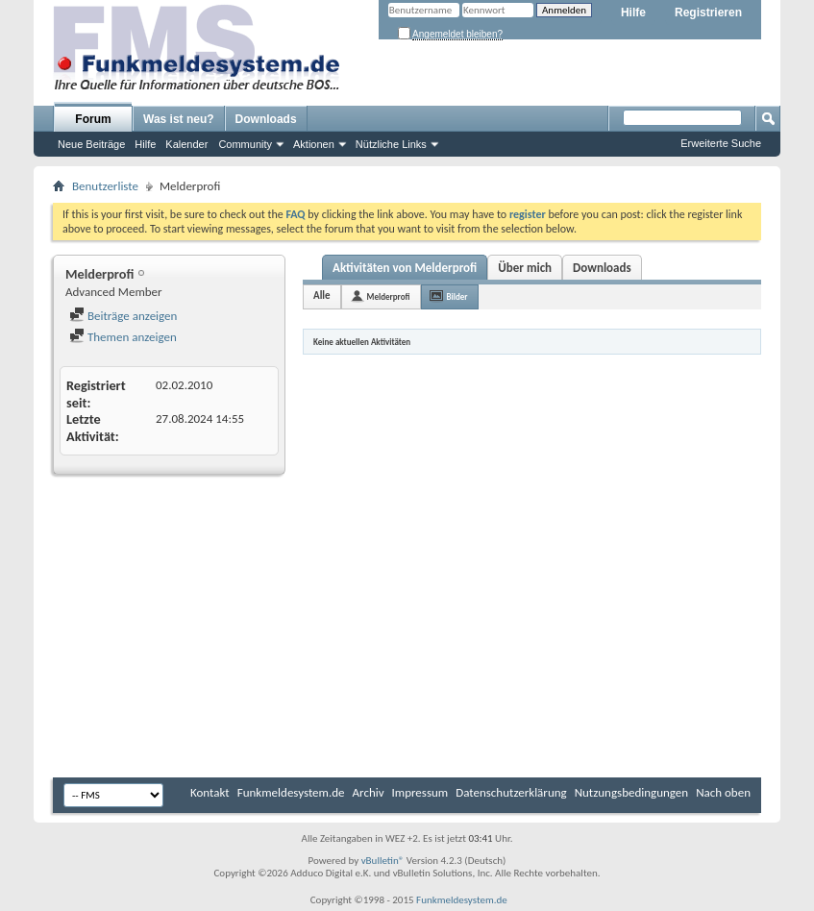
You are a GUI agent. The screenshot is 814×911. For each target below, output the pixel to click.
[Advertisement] (407, 628)
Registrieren (708, 12)
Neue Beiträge (91, 144)
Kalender (186, 144)
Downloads (266, 119)
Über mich (525, 267)
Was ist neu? (178, 119)
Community (245, 144)
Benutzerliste (105, 186)
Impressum (420, 792)
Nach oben (723, 792)
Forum (93, 119)
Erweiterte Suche (720, 143)
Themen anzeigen (123, 337)
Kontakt (210, 792)
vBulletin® (383, 860)
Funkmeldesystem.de (291, 792)
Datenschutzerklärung (511, 792)
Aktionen (313, 144)
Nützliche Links (391, 144)
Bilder (457, 296)
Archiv (368, 792)
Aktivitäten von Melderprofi (405, 267)
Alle (322, 295)
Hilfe (633, 12)
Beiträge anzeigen (123, 315)
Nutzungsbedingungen (632, 792)
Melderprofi (388, 296)
